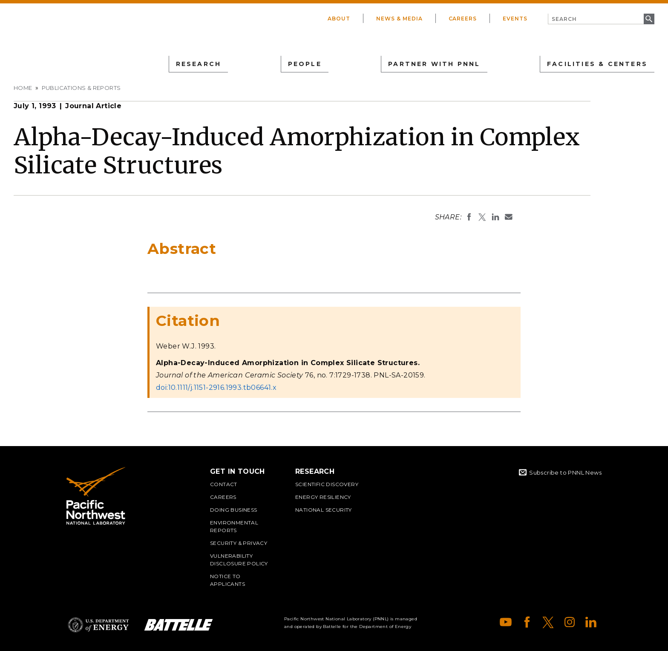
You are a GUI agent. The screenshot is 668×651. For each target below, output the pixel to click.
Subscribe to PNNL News (565, 472)
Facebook (527, 622)
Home (23, 87)
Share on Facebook (469, 216)
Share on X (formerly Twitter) (482, 216)
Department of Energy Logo (98, 624)
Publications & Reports (81, 87)
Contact (223, 484)
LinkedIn (590, 622)
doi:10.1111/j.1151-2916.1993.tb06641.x (216, 387)
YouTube (505, 622)
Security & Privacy (238, 543)
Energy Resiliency (323, 497)
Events (515, 18)
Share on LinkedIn (495, 216)
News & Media (399, 18)
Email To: (508, 216)
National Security (323, 510)
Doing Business (233, 510)
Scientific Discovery (326, 484)
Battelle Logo (178, 625)
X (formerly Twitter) (548, 622)
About (339, 18)
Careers (463, 18)
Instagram (569, 622)
